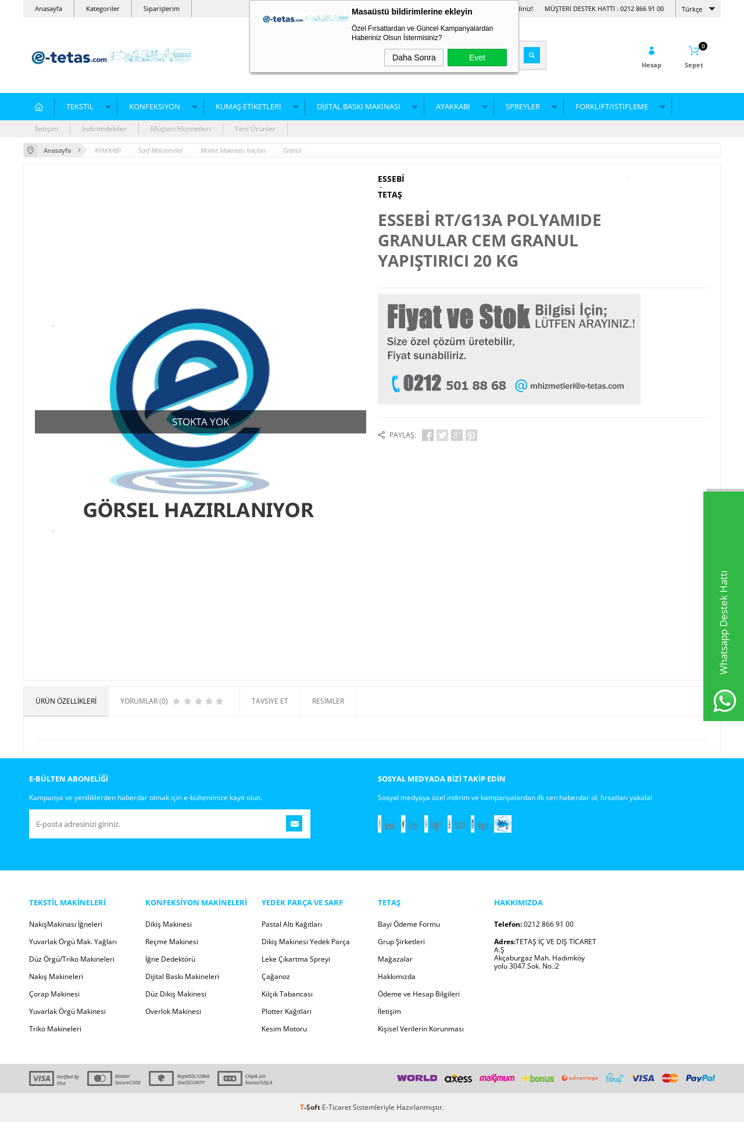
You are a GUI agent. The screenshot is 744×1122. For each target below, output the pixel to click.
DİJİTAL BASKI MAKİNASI (358, 106)
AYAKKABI (453, 106)
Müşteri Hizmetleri (181, 129)
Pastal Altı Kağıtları (292, 924)
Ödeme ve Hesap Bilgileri (419, 994)
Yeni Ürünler (255, 129)
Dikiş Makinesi (168, 924)
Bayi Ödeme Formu (409, 924)
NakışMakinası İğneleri (65, 924)
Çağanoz (276, 976)
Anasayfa (48, 8)
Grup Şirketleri (401, 942)
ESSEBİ (391, 179)
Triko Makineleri (55, 1029)
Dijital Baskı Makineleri (182, 976)
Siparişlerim (162, 8)
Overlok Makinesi (173, 1011)
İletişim (46, 129)
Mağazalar (395, 959)
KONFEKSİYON (154, 106)
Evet (477, 57)
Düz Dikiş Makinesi (175, 994)
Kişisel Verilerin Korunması (421, 1029)
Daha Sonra (414, 57)
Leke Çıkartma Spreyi (296, 959)
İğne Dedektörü (170, 959)
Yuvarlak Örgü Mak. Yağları (73, 942)
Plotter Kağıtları (287, 1011)
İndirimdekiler (104, 129)
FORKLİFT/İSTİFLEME (611, 106)
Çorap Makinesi (54, 994)
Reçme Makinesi (171, 942)
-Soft (311, 1107)
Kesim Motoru (284, 1029)
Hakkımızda (397, 976)
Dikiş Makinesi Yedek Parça (306, 942)
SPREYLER (523, 106)
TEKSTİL (80, 106)
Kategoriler (103, 8)
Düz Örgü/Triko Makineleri (72, 959)
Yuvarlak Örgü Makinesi (67, 1011)
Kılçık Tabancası (287, 994)
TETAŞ (390, 195)
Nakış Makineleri (56, 976)
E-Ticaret (336, 1107)
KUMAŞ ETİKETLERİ (248, 106)
